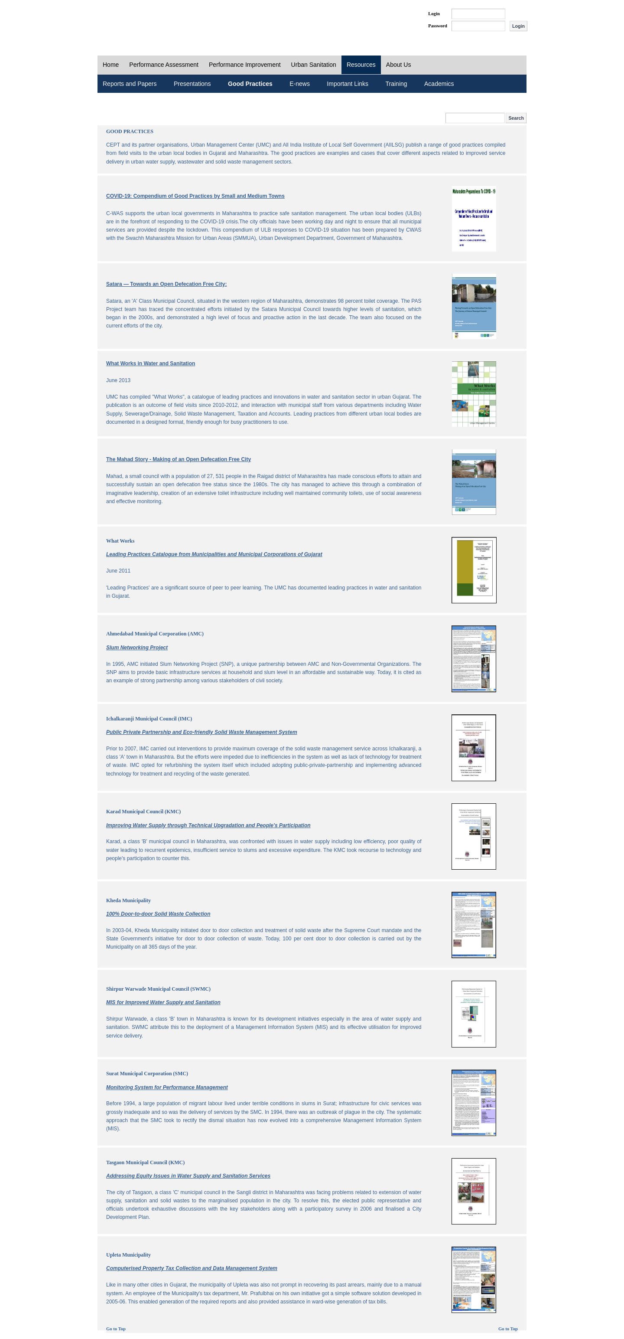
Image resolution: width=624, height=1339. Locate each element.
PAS (127, 21)
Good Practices (250, 83)
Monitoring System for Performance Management (167, 1087)
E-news (299, 83)
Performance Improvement (245, 64)
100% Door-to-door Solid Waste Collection (158, 914)
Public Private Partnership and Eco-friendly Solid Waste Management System (201, 732)
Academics (439, 83)
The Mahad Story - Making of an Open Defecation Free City (178, 459)
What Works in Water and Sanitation (150, 363)
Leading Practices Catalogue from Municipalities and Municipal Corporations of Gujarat (214, 554)
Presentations (192, 83)
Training (396, 83)
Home (111, 64)
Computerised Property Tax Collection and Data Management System (191, 1268)
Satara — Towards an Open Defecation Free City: (166, 284)
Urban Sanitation (313, 64)
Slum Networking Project (137, 648)
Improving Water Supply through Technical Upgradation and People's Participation (208, 825)
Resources (361, 64)
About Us (398, 64)
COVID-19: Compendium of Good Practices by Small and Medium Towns (195, 196)
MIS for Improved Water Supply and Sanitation (163, 1002)
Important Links (347, 83)
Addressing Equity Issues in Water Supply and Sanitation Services (188, 1176)
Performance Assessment (163, 64)
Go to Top (116, 1328)
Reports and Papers (130, 83)
